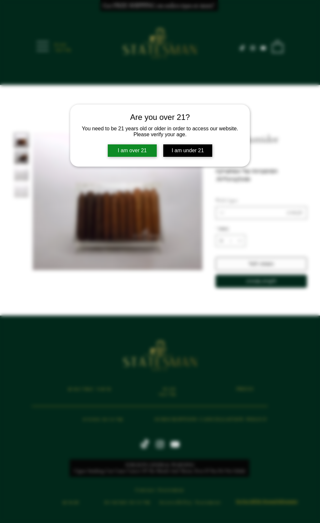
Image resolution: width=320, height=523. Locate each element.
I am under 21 (188, 150)
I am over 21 (132, 150)
